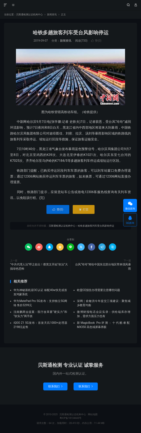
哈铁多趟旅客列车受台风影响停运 (70, 33)
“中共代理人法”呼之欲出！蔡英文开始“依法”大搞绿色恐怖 (39, 266)
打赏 (83, 209)
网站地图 (93, 414)
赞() (96, 40)
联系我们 (55, 386)
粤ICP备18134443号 (71, 418)
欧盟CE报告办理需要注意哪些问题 (98, 290)
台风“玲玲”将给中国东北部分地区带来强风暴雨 (103, 266)
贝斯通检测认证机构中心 (70, 5)
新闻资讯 (52, 14)
